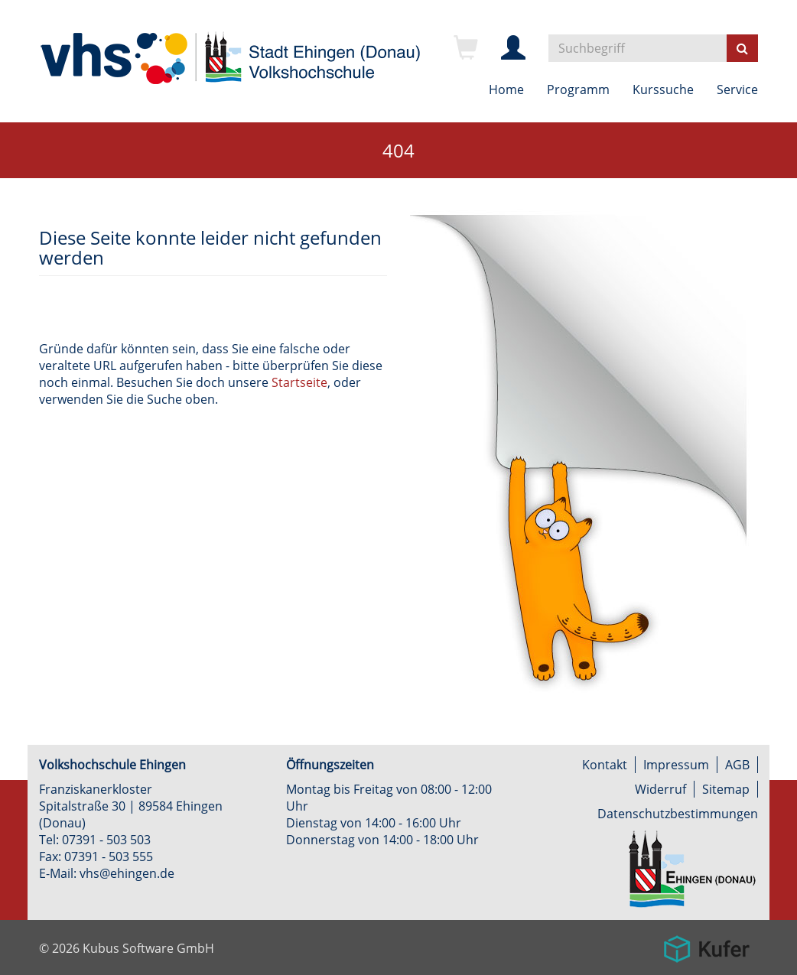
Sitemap (726, 789)
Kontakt (604, 764)
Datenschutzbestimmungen (677, 813)
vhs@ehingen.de (127, 873)
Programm (578, 89)
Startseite (299, 382)
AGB (737, 764)
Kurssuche (663, 89)
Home (506, 89)
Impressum (676, 764)
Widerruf (660, 789)
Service (737, 89)
